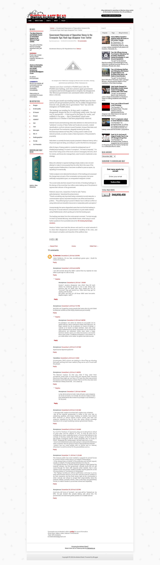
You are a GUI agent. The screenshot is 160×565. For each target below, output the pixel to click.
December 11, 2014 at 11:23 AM (72, 455)
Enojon (35, 116)
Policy (63, 21)
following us (91, 548)
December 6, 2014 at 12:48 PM (71, 372)
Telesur (78, 48)
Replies (57, 279)
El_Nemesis (57, 255)
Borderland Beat (79, 557)
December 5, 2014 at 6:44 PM (71, 268)
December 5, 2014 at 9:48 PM (76, 320)
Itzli (34, 123)
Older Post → (94, 246)
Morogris (36, 130)
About (56, 21)
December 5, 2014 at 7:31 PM (71, 306)
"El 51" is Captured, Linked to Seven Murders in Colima (119, 120)
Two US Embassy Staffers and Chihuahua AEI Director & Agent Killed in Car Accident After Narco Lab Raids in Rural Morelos (119, 73)
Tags (113, 33)
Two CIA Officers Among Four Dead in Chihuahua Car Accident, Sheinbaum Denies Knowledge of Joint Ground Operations (120, 55)
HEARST (36, 119)
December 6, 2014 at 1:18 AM (76, 282)
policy (35, 93)
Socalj (35, 141)
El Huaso (36, 112)
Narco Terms (39, 21)
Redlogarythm (37, 137)
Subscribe (115, 182)
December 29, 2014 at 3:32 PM (71, 489)
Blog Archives (123, 33)
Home (29, 21)
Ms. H (35, 134)
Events (48, 21)
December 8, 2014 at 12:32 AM (71, 410)
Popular (104, 33)
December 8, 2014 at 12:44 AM (71, 429)
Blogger (95, 557)
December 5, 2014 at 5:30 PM (70, 255)
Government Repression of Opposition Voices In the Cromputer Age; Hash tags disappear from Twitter (70, 36)
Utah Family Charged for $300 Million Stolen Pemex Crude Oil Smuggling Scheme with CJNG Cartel (119, 89)
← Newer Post (53, 246)
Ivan (34, 126)
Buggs (35, 105)
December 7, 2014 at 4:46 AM (76, 391)
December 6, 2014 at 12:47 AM (71, 347)
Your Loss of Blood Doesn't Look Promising (120, 104)
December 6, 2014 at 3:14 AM (70, 358)
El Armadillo (37, 109)
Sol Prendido (37, 144)
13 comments (82, 41)
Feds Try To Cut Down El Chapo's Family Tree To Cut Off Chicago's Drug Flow (119, 136)
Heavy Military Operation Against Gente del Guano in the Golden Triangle (119, 38)
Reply (55, 262)
